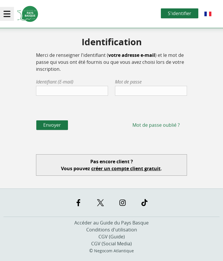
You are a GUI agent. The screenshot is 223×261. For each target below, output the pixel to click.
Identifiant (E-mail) (54, 82)
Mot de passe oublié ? (156, 125)
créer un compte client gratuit (126, 168)
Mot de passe (128, 82)
